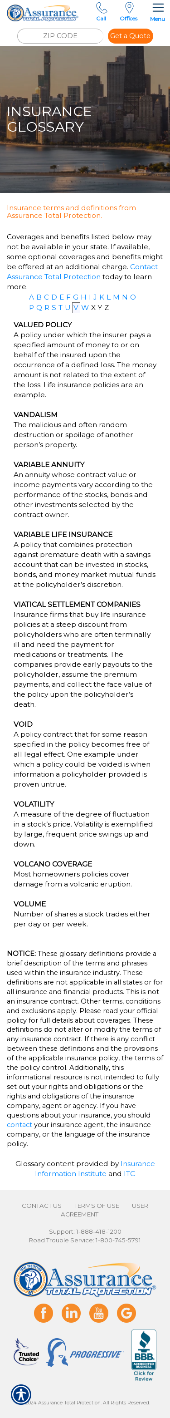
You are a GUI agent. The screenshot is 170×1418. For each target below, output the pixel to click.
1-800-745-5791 (118, 1240)
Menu (157, 11)
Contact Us (42, 1205)
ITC (129, 1173)
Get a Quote (130, 36)
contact (19, 1125)
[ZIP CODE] (60, 36)
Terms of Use (96, 1205)
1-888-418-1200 (98, 1231)
